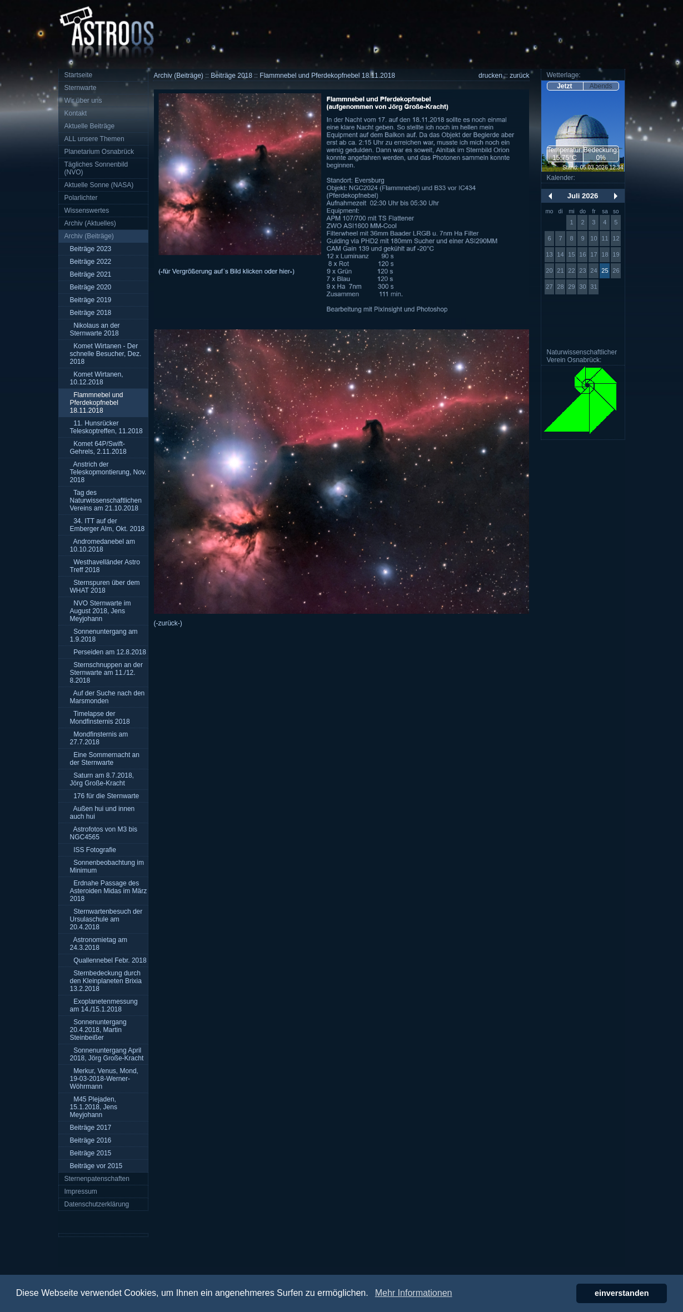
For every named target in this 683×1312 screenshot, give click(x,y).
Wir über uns (83, 100)
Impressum (80, 1191)
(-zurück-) (168, 623)
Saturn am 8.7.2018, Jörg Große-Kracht (102, 779)
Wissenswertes (86, 210)
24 (593, 270)
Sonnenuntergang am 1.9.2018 (104, 635)
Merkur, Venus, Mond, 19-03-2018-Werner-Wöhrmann (104, 1078)
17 (593, 254)
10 (593, 238)
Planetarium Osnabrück (99, 152)
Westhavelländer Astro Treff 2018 (105, 566)
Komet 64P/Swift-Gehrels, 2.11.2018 (98, 447)
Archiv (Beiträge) (89, 236)
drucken (490, 75)
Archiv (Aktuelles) (90, 223)
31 (593, 286)
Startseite (78, 75)
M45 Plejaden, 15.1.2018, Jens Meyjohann (93, 1107)
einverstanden (622, 1293)
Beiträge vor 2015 (96, 1166)
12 (615, 238)
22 (571, 270)
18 (604, 254)
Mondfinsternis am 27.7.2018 (99, 738)
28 (560, 286)
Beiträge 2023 (91, 249)
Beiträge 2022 (91, 262)
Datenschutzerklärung (96, 1204)
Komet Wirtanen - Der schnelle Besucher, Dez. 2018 (106, 353)
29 (571, 286)
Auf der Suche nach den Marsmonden (107, 697)
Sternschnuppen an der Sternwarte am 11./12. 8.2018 (106, 672)
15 (571, 254)
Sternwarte (80, 88)
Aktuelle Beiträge (89, 126)
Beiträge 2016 (91, 1140)
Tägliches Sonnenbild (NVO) (96, 168)
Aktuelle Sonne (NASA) (99, 185)
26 (615, 270)
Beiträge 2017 (91, 1127)
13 (549, 254)
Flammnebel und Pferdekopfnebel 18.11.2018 (96, 402)
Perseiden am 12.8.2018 (108, 652)
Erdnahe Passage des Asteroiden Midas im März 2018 (108, 891)
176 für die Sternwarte (104, 796)
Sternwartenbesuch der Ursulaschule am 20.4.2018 (106, 919)
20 (549, 270)
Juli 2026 (583, 196)
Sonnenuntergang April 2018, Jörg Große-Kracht (107, 1054)
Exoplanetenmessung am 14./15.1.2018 (104, 1005)
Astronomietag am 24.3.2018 (98, 944)
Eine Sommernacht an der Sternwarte (104, 759)
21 (560, 270)
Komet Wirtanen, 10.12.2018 (96, 378)
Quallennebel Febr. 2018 (108, 960)
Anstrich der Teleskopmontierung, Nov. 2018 (108, 472)
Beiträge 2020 (91, 287)
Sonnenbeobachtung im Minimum (107, 866)
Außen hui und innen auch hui (102, 812)
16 (582, 254)
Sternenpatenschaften (96, 1179)
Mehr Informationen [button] (413, 1293)
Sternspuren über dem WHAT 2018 (105, 586)
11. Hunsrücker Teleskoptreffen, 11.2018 (106, 427)
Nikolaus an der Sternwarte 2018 (95, 329)
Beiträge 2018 (91, 313)
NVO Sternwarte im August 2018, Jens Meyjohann (100, 611)
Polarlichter (81, 198)
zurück (519, 75)
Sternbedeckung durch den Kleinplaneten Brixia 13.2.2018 (106, 981)
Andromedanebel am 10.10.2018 (102, 545)
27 (549, 286)
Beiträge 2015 (91, 1153)
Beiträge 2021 (91, 274)
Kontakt (75, 113)
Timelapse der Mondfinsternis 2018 (100, 717)
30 (582, 286)
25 (604, 270)
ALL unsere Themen (94, 139)
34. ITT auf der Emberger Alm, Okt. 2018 (107, 525)
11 (604, 238)
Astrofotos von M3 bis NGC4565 (103, 833)
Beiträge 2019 (91, 300)
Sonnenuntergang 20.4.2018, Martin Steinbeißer (98, 1029)
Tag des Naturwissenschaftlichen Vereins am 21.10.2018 (106, 500)
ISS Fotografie (93, 850)
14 (560, 254)
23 (582, 270)
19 (615, 254)
